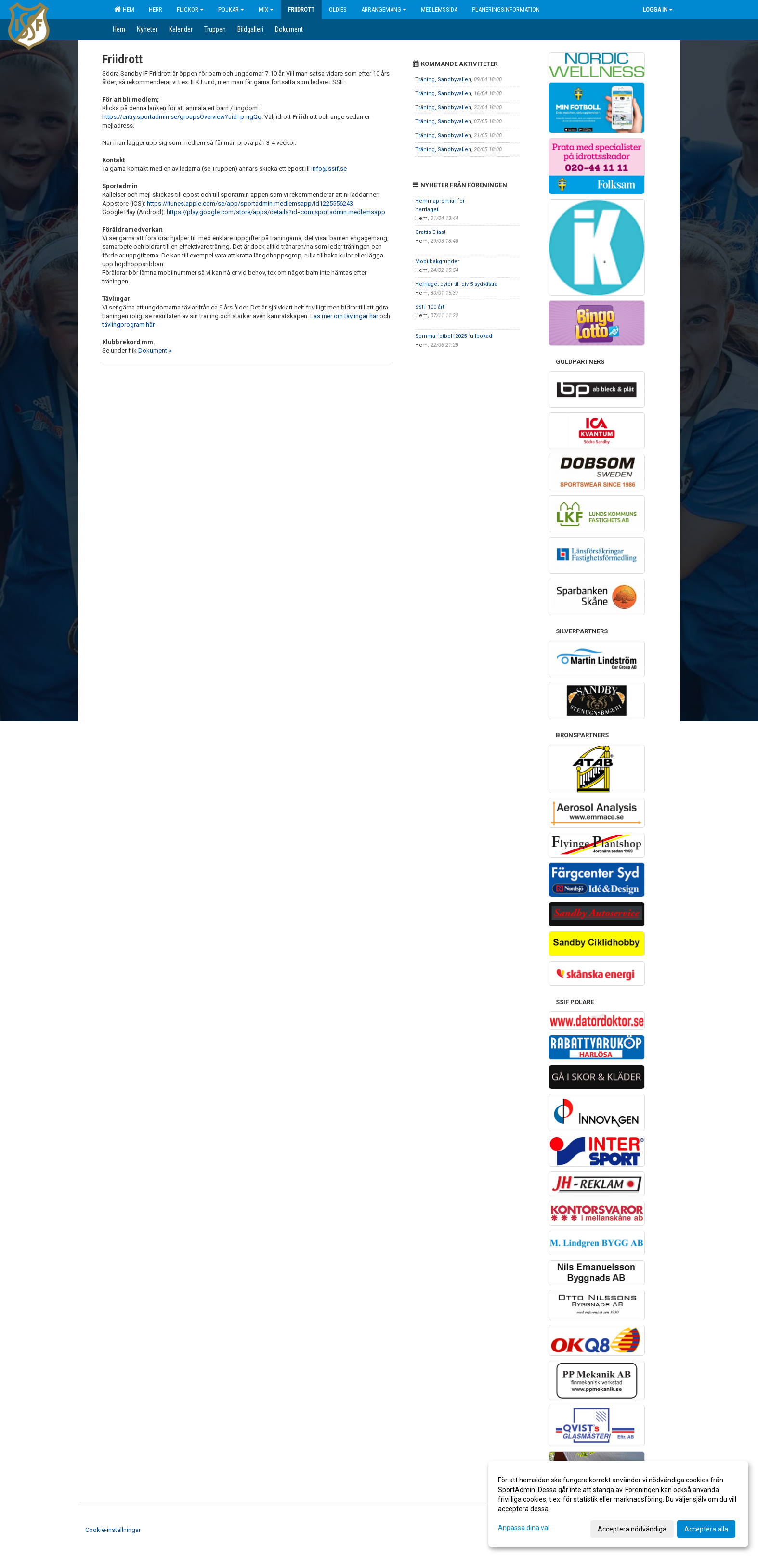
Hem (124, 9)
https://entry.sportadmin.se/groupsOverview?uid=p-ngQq (181, 116)
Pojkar (231, 9)
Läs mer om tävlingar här (344, 316)
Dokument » (154, 350)
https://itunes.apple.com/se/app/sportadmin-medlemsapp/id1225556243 (250, 203)
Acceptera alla (706, 1529)
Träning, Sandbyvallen (443, 80)
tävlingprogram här (128, 324)
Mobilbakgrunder (437, 261)
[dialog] (618, 1504)
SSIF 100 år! (429, 307)
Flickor (190, 9)
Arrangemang (383, 9)
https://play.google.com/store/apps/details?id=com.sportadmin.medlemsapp (276, 212)
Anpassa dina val (523, 1527)
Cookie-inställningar (113, 1529)
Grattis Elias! (430, 232)
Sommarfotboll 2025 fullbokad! (454, 336)
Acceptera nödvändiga (632, 1529)
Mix (266, 9)
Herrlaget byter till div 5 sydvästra (456, 284)
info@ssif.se (329, 168)
